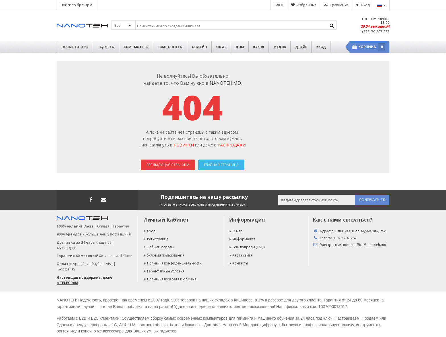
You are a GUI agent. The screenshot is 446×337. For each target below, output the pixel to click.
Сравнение (339, 5)
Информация (242, 239)
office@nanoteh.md (370, 244)
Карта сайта (240, 255)
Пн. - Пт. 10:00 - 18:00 (375, 20)
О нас (235, 231)
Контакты (238, 263)
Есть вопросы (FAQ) (247, 247)
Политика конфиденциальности (173, 263)
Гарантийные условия (164, 271)
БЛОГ (279, 5)
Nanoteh (82, 25)
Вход (365, 5)
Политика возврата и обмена (170, 279)
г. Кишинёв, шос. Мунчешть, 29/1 (359, 231)
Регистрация (156, 239)
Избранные (307, 5)
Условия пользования (164, 255)
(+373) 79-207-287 (374, 31)
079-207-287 (346, 237)
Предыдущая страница (167, 164)
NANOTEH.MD (225, 83)
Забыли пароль (159, 247)
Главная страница (221, 164)
